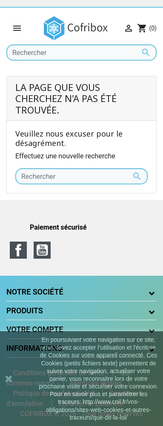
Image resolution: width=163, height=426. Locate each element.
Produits (24, 310)
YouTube (42, 250)
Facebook (18, 250)
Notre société (34, 291)
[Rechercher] (81, 52)
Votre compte (34, 329)
